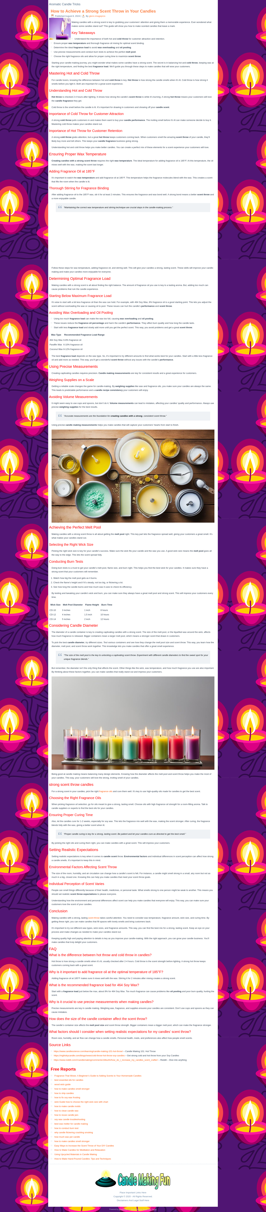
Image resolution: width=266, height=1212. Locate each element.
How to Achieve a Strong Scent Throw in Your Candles (103, 11)
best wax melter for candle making (71, 1124)
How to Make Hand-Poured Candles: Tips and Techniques (82, 1158)
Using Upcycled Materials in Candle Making (75, 1154)
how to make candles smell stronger (72, 1089)
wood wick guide (62, 1084)
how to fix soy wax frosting (67, 1097)
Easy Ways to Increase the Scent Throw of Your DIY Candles (84, 1145)
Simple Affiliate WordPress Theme (144, 1209)
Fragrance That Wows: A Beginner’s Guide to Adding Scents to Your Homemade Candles (97, 1075)
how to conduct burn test (66, 1128)
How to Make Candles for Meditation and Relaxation (79, 1150)
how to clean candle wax (66, 1110)
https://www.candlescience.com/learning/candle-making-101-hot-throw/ (88, 1051)
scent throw (93, 918)
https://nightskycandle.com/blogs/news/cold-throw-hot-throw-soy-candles (89, 1055)
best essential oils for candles (68, 1080)
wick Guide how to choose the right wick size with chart (81, 1102)
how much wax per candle (67, 1137)
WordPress (123, 1209)
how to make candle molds (67, 1106)
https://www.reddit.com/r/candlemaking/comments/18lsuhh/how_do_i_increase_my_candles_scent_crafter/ (106, 1060)
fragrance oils (105, 791)
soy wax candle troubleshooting (69, 1119)
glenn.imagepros (97, 16)
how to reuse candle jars (66, 1115)
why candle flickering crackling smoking (73, 1132)
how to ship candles (64, 1093)
